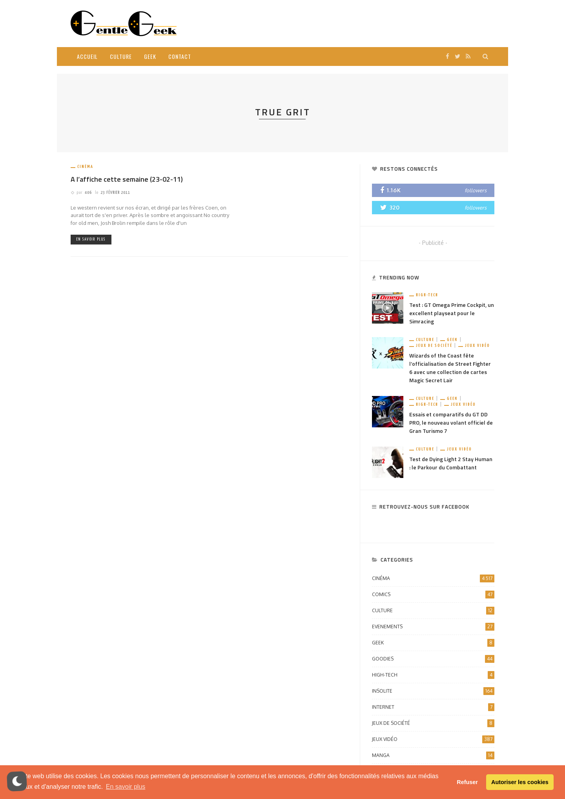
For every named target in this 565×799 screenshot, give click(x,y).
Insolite (433, 691)
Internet (433, 707)
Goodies (433, 659)
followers (476, 190)
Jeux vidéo (477, 345)
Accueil (87, 56)
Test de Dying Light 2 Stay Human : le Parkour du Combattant (450, 463)
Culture (121, 56)
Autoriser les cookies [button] (520, 782)
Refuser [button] (467, 782)
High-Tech (427, 295)
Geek (150, 56)
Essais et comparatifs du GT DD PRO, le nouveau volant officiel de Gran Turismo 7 (451, 422)
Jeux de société (434, 345)
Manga (433, 755)
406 (88, 192)
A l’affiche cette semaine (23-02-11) (127, 179)
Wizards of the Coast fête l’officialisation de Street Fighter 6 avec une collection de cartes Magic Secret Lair (450, 367)
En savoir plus (91, 239)
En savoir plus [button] (126, 786)
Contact (179, 56)
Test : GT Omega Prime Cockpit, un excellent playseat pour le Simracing (451, 313)
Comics (433, 594)
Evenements (433, 627)
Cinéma (85, 166)
